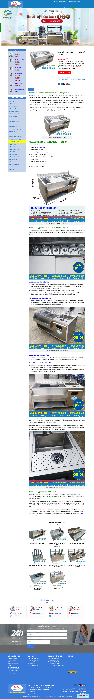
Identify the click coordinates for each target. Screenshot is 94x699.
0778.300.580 (17, 80)
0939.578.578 (17, 56)
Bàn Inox (11, 101)
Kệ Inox (11, 124)
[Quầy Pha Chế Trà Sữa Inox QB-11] (57, 556)
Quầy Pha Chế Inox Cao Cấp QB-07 (57, 587)
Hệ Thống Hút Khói (32, 661)
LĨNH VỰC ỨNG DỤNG (14, 656)
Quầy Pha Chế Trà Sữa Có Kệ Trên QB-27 (37, 566)
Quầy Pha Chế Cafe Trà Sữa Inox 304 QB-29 (57, 544)
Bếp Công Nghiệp (13, 106)
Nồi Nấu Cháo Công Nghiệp (15, 136)
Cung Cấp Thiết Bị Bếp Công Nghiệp (56, 661)
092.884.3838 (17, 54)
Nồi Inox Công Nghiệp (14, 134)
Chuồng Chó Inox (13, 119)
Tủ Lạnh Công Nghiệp (14, 164)
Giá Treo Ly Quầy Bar (12, 673)
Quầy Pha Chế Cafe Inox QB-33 (37, 543)
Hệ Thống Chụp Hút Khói (14, 121)
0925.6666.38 (17, 64)
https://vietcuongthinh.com (35, 515)
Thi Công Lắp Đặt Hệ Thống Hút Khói (56, 665)
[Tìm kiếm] (85, 7)
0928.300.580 (17, 75)
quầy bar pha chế (69, 79)
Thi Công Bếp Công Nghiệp (53, 660)
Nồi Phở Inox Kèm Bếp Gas (15, 139)
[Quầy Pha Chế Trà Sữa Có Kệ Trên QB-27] (37, 556)
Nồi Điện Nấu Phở (13, 126)
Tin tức (81, 7)
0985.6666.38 (17, 62)
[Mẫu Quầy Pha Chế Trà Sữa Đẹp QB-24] (76, 556)
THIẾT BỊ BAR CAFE (13, 668)
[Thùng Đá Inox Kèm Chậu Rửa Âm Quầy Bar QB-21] (37, 577)
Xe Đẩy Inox (12, 169)
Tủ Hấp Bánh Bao (13, 159)
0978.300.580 (17, 77)
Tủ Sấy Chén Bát (13, 166)
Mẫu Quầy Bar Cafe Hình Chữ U (77, 543)
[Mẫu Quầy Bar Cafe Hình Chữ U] (76, 534)
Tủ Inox (11, 161)
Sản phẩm (59, 7)
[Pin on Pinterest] (66, 84)
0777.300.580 (17, 69)
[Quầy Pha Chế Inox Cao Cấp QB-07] (57, 577)
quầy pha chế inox (76, 79)
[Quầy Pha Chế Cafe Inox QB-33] (37, 534)
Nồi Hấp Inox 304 (13, 131)
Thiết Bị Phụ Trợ (13, 146)
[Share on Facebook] (59, 84)
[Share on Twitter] (62, 84)
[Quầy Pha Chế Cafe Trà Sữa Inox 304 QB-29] (57, 534)
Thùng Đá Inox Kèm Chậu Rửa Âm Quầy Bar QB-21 (37, 587)
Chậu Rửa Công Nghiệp (14, 113)
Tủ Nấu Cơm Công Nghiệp (33, 660)
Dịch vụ (65, 7)
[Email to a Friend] (64, 84)
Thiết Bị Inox (12, 144)
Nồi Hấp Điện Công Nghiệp (15, 129)
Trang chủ (45, 7)
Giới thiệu (52, 7)
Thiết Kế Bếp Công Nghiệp (53, 658)
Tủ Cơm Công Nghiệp (14, 154)
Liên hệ (75, 7)
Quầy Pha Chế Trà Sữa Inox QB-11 (57, 565)
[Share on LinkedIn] (69, 84)
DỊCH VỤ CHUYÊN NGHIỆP (55, 656)
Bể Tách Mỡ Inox (13, 103)
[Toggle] (25, 106)
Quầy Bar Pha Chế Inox (15, 141)
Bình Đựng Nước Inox (14, 111)
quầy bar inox (63, 79)
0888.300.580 (17, 71)
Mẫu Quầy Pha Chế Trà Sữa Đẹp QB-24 (76, 565)
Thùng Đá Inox (12, 151)
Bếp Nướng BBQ (13, 108)
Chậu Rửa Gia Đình (13, 116)
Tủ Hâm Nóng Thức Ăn (14, 156)
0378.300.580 (17, 79)
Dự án (70, 7)
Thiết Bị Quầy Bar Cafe (14, 149)
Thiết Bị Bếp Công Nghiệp (33, 658)
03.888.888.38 (18, 85)
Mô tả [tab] (31, 89)
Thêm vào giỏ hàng (64, 72)
